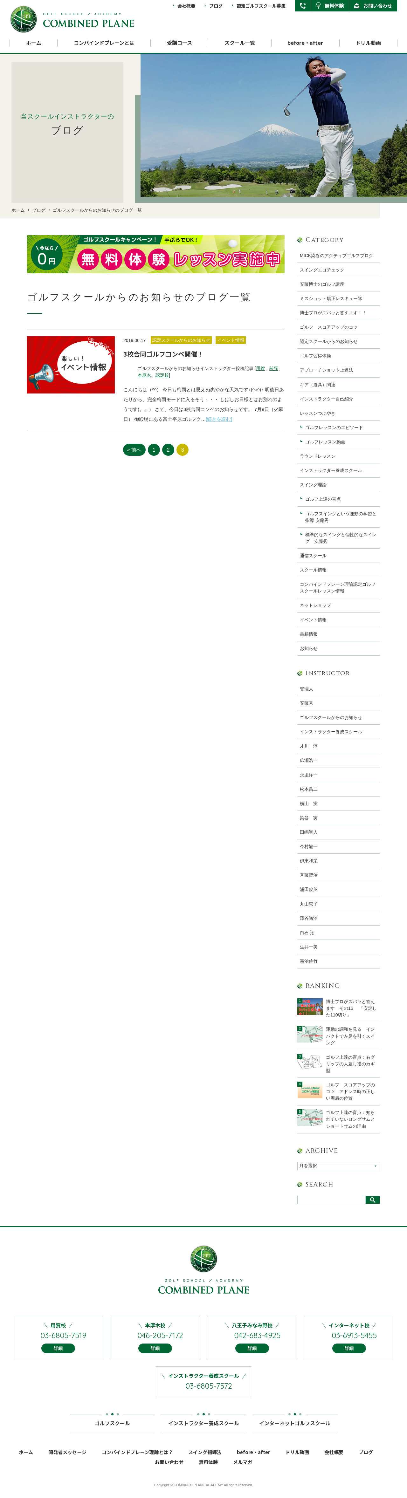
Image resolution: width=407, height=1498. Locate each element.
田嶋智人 (309, 832)
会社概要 (186, 6)
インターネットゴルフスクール (294, 1426)
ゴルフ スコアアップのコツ (329, 327)
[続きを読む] (219, 419)
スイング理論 (313, 484)
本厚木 (144, 375)
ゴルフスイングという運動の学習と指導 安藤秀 (340, 517)
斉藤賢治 (309, 875)
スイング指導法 (205, 1457)
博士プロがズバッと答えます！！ (333, 312)
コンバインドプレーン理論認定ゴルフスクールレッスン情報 (338, 587)
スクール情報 (313, 569)
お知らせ (309, 648)
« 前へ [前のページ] (134, 450)
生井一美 (309, 946)
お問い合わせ (377, 5)
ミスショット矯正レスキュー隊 (331, 298)
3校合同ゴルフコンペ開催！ (163, 354)
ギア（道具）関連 (317, 384)
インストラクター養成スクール (331, 470)
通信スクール (313, 555)
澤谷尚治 (309, 918)
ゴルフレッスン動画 (325, 441)
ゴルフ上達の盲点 (325, 499)
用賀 (260, 368)
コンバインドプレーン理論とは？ (137, 1457)
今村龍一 (309, 846)
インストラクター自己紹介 (326, 398)
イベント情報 (313, 619)
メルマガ (242, 1467)
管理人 (306, 688)
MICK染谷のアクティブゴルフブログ (336, 255)
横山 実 (309, 803)
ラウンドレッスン (317, 456)
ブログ (216, 6)
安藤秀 (306, 703)
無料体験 (334, 5)
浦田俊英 (309, 889)
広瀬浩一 (309, 760)
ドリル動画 (368, 42)
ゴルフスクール (112, 1426)
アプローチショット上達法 (326, 370)
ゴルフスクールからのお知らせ (331, 717)
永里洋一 (309, 774)
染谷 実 (309, 817)
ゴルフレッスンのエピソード (334, 427)
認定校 (162, 375)
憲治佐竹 (309, 961)
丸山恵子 (309, 903)
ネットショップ (315, 605)
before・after (305, 42)
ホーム (33, 42)
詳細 (58, 1353)
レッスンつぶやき (317, 413)
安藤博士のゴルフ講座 (322, 284)
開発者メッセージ (67, 1457)
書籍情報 (309, 634)
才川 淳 (309, 746)
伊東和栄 (309, 860)
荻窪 (273, 368)
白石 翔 (307, 932)
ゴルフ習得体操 (315, 355)
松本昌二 (309, 789)
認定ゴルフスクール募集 (261, 6)
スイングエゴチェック (322, 269)
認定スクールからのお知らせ (329, 341)
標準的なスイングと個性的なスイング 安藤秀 (340, 538)
